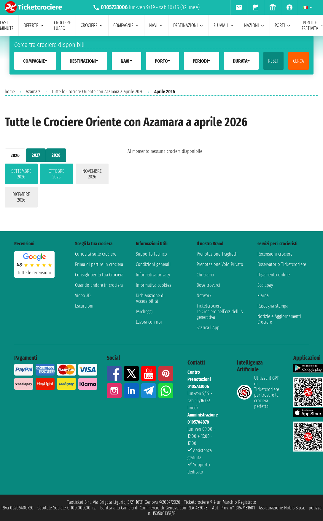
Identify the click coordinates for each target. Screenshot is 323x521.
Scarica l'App (208, 327)
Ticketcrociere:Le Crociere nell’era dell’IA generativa (220, 311)
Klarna (263, 295)
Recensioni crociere (274, 254)
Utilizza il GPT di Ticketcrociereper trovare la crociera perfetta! (258, 392)
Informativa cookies (153, 285)
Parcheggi (144, 311)
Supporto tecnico (151, 254)
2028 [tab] (56, 155)
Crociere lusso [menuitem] (62, 25)
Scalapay (265, 285)
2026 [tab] (15, 155)
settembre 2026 (21, 174)
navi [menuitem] (156, 25)
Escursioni (84, 306)
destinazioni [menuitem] (188, 25)
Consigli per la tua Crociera (99, 275)
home (10, 91)
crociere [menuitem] (92, 25)
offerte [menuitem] (33, 25)
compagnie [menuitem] (126, 25)
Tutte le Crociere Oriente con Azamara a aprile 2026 (97, 91)
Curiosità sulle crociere (95, 254)
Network (204, 295)
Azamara (33, 91)
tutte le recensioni (34, 272)
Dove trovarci (208, 285)
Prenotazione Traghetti (217, 254)
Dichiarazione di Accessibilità (150, 298)
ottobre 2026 (56, 174)
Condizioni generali (153, 264)
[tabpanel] (57, 187)
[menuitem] (238, 7)
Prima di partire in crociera (99, 264)
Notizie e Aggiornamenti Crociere (279, 319)
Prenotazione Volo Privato (220, 264)
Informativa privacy (153, 275)
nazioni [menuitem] (254, 25)
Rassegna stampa (272, 306)
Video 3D (82, 295)
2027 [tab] (36, 155)
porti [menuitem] (283, 25)
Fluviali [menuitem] (224, 25)
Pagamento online (273, 275)
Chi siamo (205, 275)
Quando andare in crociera (99, 285)
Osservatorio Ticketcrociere (281, 264)
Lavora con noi (149, 322)
